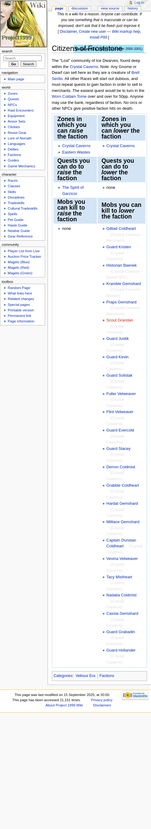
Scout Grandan (119, 320)
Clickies (14, 127)
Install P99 (98, 37)
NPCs (12, 105)
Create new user (92, 31)
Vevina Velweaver (122, 558)
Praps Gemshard (121, 302)
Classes (14, 186)
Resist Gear (17, 133)
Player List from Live (24, 251)
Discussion (80, 8)
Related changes (21, 299)
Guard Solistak (119, 375)
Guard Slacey (118, 448)
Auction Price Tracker (24, 256)
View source (110, 8)
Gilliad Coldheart (121, 228)
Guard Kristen (118, 247)
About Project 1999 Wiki (64, 705)
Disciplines (16, 197)
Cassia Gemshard (122, 613)
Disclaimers (102, 705)
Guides (13, 160)
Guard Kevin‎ (117, 357)
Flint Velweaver (120, 411)
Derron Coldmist (120, 467)
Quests (13, 99)
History (133, 8)
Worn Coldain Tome (69, 96)
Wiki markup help (126, 31)
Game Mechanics (21, 166)
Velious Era (85, 676)
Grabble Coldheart (122, 485)
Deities (13, 149)
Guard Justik (117, 338)
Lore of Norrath (19, 138)
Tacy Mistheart (119, 577)
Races (12, 180)
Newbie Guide (19, 231)
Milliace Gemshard (123, 521)
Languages (16, 144)
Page (59, 8)
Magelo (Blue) (18, 262)
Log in (139, 2)
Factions (106, 676)
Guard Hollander (121, 650)
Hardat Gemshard (122, 503)
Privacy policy (101, 700)
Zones (12, 93)
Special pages (19, 304)
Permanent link (19, 316)
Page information (21, 321)
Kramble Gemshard (123, 283)
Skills (12, 192)
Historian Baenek (121, 265)
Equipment (16, 116)
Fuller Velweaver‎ (121, 393)
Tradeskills (16, 203)
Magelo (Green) (20, 273)
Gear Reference (20, 236)
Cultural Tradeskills (22, 208)
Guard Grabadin (120, 631)
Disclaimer (68, 31)
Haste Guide (17, 225)
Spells (12, 214)
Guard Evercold (120, 430)
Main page (16, 79)
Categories (63, 676)
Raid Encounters (21, 110)
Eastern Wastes (76, 152)
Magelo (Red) (18, 267)
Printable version (21, 310)
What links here (20, 293)
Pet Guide (15, 220)
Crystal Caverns (84, 66)
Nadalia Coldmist (121, 595)
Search (7, 51)
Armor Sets (16, 121)
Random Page (19, 288)
